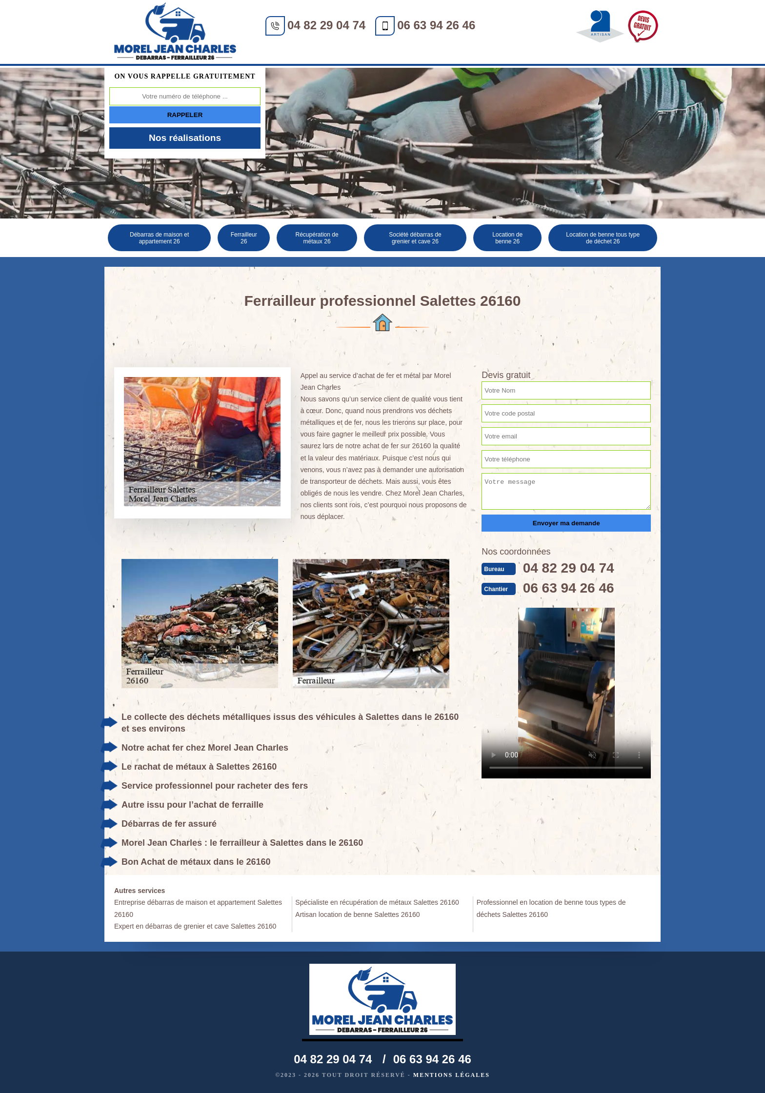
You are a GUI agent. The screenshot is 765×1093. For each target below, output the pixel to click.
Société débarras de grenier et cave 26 (415, 238)
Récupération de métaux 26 (318, 238)
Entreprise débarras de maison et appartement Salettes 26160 (198, 908)
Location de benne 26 (508, 238)
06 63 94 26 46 (436, 25)
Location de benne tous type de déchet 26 (603, 238)
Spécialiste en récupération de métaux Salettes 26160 (377, 902)
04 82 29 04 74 (326, 25)
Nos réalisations (185, 138)
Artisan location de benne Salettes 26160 (357, 914)
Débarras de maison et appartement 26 (158, 238)
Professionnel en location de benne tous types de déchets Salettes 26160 (551, 908)
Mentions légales (451, 1075)
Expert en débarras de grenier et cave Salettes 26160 (195, 926)
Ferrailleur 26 (244, 238)
